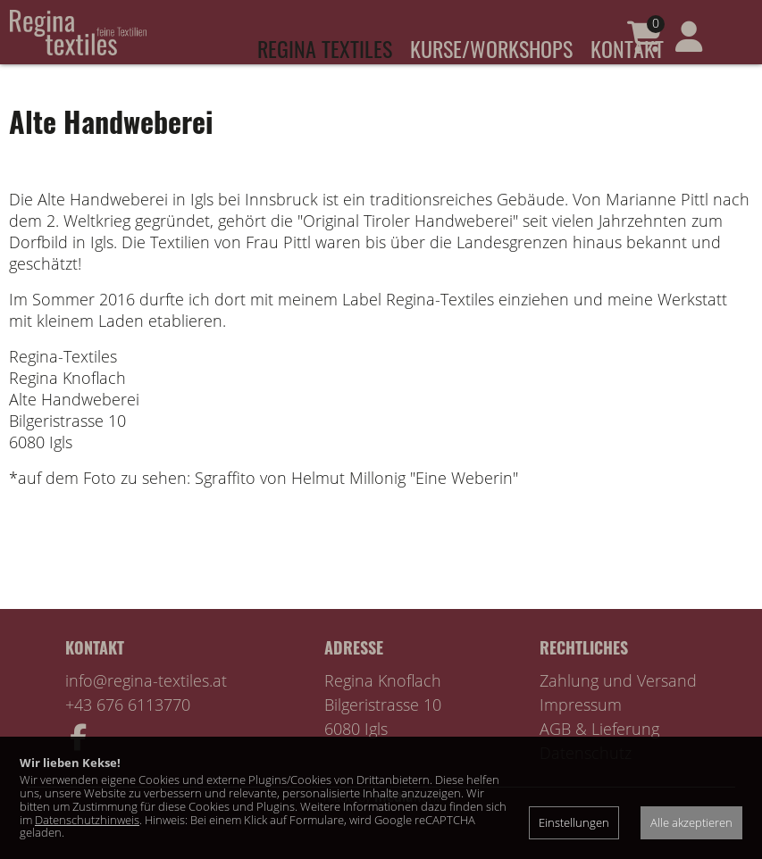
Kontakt (627, 48)
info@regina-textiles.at (146, 705)
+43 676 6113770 (127, 729)
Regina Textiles (324, 48)
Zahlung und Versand (618, 705)
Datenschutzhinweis (87, 820)
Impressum (581, 729)
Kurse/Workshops (491, 48)
